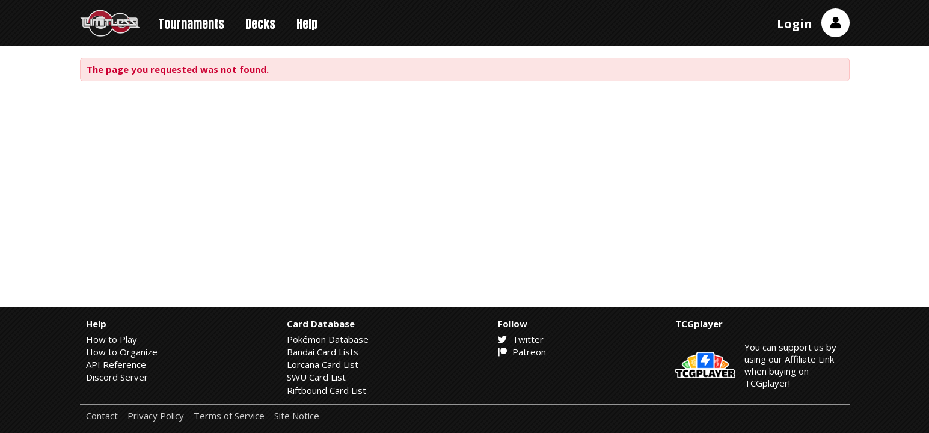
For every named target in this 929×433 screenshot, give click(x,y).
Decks (260, 23)
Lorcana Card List (322, 364)
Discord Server (117, 377)
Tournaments (191, 23)
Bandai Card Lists (322, 352)
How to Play (111, 339)
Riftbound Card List (326, 390)
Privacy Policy (155, 416)
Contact (102, 416)
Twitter (521, 339)
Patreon (522, 352)
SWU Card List (316, 377)
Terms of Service (229, 416)
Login (794, 24)
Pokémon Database (328, 339)
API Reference (116, 364)
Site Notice (296, 416)
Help (306, 23)
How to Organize (122, 352)
